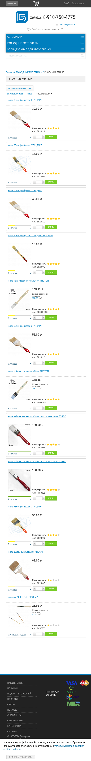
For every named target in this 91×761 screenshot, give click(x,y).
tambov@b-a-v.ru (67, 24)
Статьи (11, 704)
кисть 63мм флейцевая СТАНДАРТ (25, 326)
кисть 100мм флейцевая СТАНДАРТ (25, 552)
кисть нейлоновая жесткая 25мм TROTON (28, 281)
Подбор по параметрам (19, 88)
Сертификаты (15, 720)
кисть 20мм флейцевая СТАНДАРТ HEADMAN (30, 235)
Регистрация (77, 3)
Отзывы (12, 731)
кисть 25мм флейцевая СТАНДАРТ (25, 145)
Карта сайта (14, 726)
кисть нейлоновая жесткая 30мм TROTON (28, 371)
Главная (10, 72)
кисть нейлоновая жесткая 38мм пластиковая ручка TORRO (37, 416)
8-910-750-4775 (59, 17)
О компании (14, 715)
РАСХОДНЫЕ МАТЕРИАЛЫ (29, 72)
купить (51, 136)
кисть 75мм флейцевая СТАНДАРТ (25, 507)
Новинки (12, 688)
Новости (12, 699)
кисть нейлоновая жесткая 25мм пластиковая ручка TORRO (37, 461)
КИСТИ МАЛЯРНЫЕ (54, 72)
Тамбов (34, 17)
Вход (66, 3)
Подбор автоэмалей (19, 694)
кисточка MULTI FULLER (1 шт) (23, 597)
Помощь (12, 710)
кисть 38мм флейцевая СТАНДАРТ (25, 100)
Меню (10, 3)
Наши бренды (15, 683)
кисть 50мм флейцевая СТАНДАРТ (25, 190)
